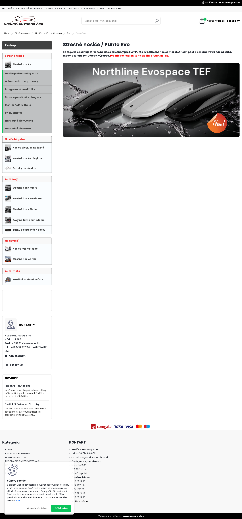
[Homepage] (3, 9)
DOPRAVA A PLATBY (56, 8)
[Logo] (23, 21)
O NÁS (10, 8)
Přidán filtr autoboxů (17, 385)
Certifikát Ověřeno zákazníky (22, 404)
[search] (157, 22)
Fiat (69, 33)
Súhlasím (61, 508)
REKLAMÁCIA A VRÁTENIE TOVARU (87, 8)
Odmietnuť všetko (36, 508)
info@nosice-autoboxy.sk (94, 457)
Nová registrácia (231, 2)
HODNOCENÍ (114, 8)
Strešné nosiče (22, 33)
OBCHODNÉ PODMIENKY (29, 8)
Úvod (7, 33)
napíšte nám (16, 356)
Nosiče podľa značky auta (48, 33)
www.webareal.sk (133, 516)
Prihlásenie (211, 2)
